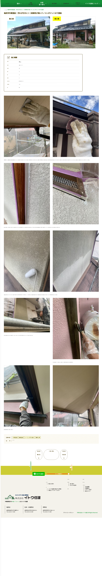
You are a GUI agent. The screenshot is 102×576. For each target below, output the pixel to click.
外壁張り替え (41, 4)
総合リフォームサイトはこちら (39, 511)
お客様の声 (69, 3)
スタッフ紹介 (88, 541)
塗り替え (72, 533)
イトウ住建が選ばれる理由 (55, 540)
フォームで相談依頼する (67, 472)
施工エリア (87, 544)
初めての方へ (49, 530)
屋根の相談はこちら (80, 511)
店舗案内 (87, 539)
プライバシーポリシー (68, 571)
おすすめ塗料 (73, 535)
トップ (23, 3)
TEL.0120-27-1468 (27, 565)
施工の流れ (51, 533)
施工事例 (60, 3)
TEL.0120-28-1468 (46, 565)
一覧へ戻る (60, 445)
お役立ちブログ (79, 4)
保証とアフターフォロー (54, 542)
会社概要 (87, 537)
